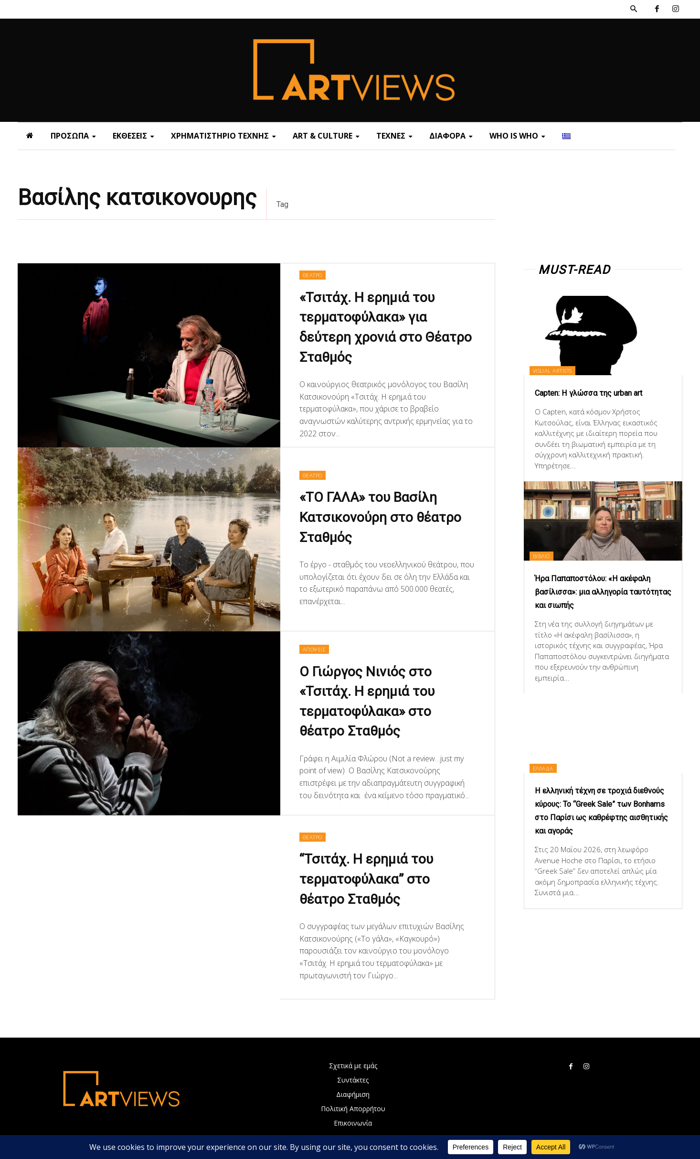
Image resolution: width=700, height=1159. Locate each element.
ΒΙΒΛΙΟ (547, 555)
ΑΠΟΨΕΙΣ (316, 648)
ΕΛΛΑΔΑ (549, 781)
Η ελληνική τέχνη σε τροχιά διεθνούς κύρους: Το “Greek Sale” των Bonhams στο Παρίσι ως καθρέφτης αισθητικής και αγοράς (602, 830)
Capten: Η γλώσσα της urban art (602, 392)
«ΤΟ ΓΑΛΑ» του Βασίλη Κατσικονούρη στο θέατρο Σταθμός (377, 518)
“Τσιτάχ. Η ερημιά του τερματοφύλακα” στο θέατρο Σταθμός (375, 880)
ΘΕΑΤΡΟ (315, 274)
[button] (634, 9)
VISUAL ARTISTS (560, 370)
